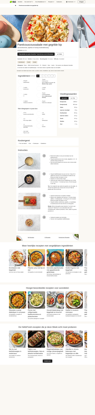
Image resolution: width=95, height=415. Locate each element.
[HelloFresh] (13, 2)
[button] (71, 2)
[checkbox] (17, 50)
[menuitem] (13, 2)
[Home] (15, 5)
